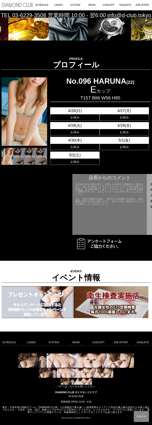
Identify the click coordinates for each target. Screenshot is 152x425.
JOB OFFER (142, 5)
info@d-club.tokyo (129, 15)
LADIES (58, 5)
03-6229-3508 (29, 15)
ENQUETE (125, 5)
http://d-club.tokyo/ (67, 418)
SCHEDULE (41, 5)
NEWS (92, 5)
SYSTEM (75, 5)
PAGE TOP (141, 416)
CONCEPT (109, 5)
